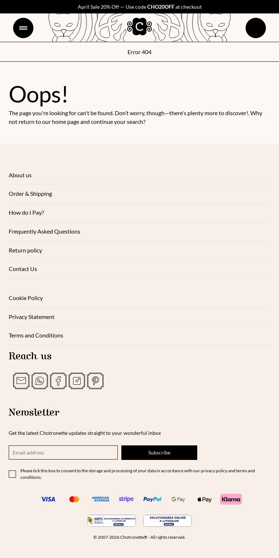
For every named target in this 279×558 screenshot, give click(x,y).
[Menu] (23, 28)
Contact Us (23, 268)
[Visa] (48, 499)
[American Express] (100, 499)
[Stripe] (126, 499)
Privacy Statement (31, 316)
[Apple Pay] (205, 499)
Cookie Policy (26, 297)
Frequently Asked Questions (44, 231)
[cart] (256, 28)
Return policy (25, 250)
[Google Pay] (179, 499)
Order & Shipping (30, 193)
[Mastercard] (74, 499)
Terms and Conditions (36, 335)
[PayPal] (152, 499)
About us (20, 174)
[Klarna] (231, 499)
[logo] (139, 26)
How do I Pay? (26, 212)
